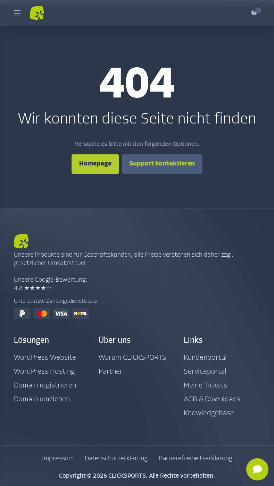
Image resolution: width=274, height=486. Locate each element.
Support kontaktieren (164, 164)
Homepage (90, 164)
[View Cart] (254, 12)
